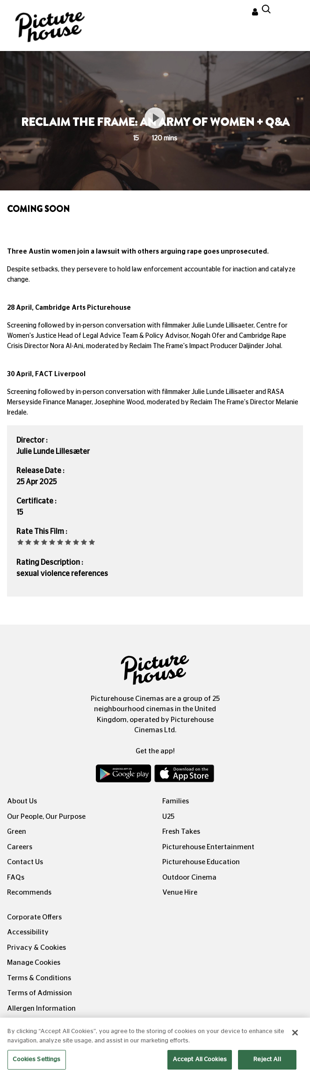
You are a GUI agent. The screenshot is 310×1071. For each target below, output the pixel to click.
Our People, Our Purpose (46, 816)
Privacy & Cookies (36, 947)
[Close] (295, 1038)
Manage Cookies (33, 962)
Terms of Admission (39, 993)
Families (175, 801)
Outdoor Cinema (189, 877)
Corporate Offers (34, 917)
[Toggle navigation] (290, 13)
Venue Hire (179, 892)
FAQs (15, 877)
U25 (168, 816)
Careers (19, 847)
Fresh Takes (181, 831)
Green (16, 831)
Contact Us (25, 862)
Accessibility (28, 932)
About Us (22, 801)
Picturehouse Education (201, 862)
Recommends (29, 892)
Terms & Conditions (39, 978)
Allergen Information (41, 1008)
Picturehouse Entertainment (208, 847)
